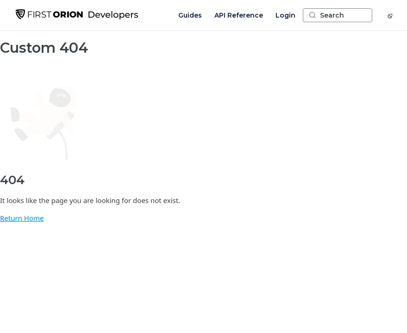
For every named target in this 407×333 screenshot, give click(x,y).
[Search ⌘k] (337, 15)
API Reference (238, 15)
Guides (190, 15)
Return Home (22, 217)
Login (285, 15)
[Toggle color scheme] (391, 15)
